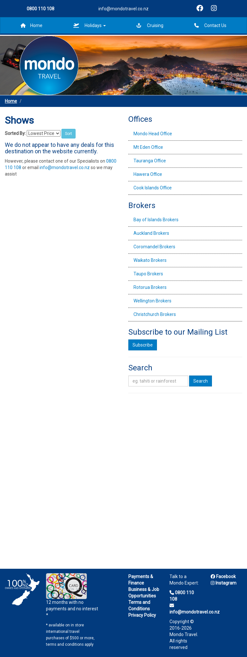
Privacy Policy (142, 615)
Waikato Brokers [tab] (150, 260)
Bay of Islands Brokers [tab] (155, 219)
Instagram (223, 583)
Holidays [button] (89, 25)
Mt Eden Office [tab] (148, 147)
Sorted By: (15, 133)
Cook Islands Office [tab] (152, 187)
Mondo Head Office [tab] (152, 133)
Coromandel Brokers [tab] (154, 246)
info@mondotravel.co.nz (123, 8)
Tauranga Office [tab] (149, 160)
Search (200, 381)
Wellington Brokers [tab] (152, 300)
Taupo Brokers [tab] (148, 273)
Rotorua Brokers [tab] (150, 287)
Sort (68, 133)
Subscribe (143, 345)
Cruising (149, 25)
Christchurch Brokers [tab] (154, 314)
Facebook (223, 576)
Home (31, 25)
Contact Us (210, 25)
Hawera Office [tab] (147, 174)
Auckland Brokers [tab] (151, 233)
